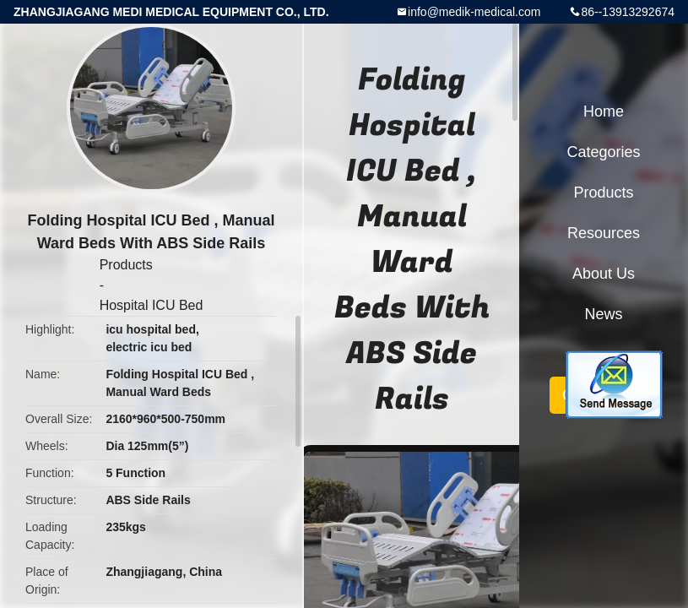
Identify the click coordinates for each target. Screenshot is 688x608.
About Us (603, 273)
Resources (603, 233)
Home (603, 111)
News (603, 314)
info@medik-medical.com (474, 12)
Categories (603, 152)
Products (126, 265)
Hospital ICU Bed (151, 305)
